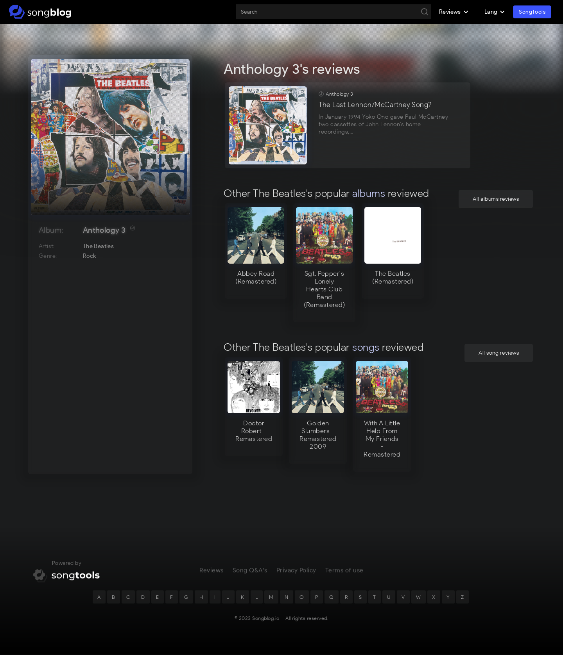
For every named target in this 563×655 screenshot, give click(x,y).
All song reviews (499, 353)
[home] (40, 12)
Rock (89, 255)
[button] (454, 11)
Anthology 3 (104, 230)
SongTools (532, 12)
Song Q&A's (250, 576)
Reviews (211, 576)
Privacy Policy (296, 576)
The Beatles (98, 246)
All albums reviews (496, 199)
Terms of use (344, 576)
